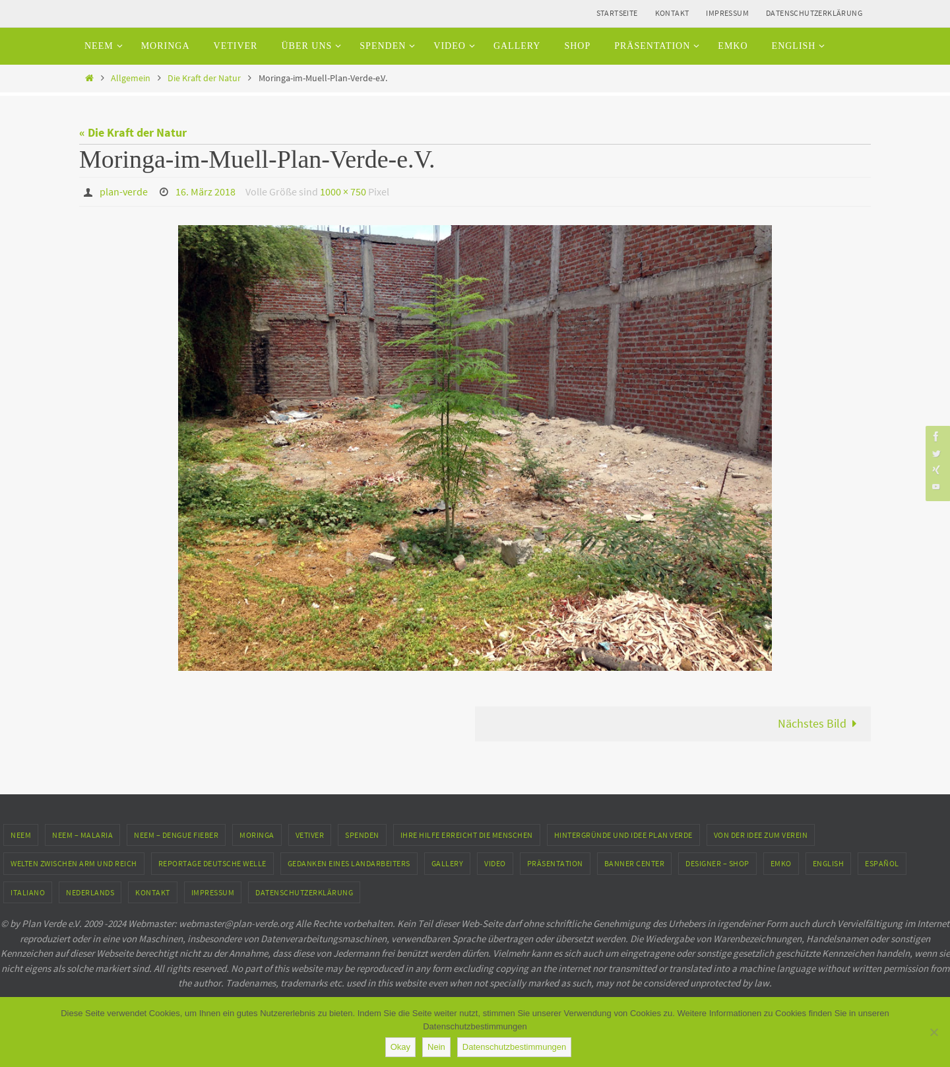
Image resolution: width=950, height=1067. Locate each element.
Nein (436, 1047)
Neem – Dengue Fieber (176, 834)
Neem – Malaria (82, 834)
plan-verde (124, 191)
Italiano (28, 892)
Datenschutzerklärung (814, 13)
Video (495, 863)
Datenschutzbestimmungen (514, 1047)
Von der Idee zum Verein (761, 834)
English (828, 863)
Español (882, 863)
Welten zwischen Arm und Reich (74, 863)
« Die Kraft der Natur (133, 132)
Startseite (617, 13)
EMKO (781, 863)
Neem (21, 834)
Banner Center (634, 863)
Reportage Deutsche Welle (212, 863)
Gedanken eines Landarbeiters (349, 863)
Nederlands (90, 892)
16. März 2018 (205, 191)
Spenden (362, 834)
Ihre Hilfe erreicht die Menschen (466, 834)
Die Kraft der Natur (204, 78)
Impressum (727, 13)
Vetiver (310, 834)
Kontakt (672, 13)
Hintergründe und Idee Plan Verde (623, 834)
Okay (400, 1047)
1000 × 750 (343, 191)
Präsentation (555, 863)
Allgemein (130, 78)
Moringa (256, 834)
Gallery (447, 863)
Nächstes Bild (820, 722)
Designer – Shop (717, 863)
